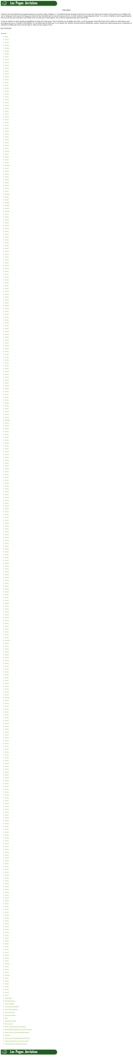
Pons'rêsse (7, 1035)
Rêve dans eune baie (10, 1001)
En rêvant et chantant (10, 1015)
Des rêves (7, 165)
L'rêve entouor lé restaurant (12, 1006)
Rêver (6, 1018)
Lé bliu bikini (8, 998)
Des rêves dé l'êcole (10, 1012)
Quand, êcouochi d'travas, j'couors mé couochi (16, 1041)
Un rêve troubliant (9, 1003)
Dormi (6, 36)
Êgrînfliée (7, 420)
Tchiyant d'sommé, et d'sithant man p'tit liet (16, 1043)
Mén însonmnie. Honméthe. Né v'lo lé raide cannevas (18, 1029)
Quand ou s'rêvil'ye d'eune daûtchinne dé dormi (17, 1032)
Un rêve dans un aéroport (11, 1009)
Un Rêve (7, 45)
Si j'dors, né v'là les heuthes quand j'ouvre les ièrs (17, 1038)
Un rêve (7, 39)
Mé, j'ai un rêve (9, 1023)
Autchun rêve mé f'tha (10, 1021)
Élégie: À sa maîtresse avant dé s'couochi (15, 1026)
